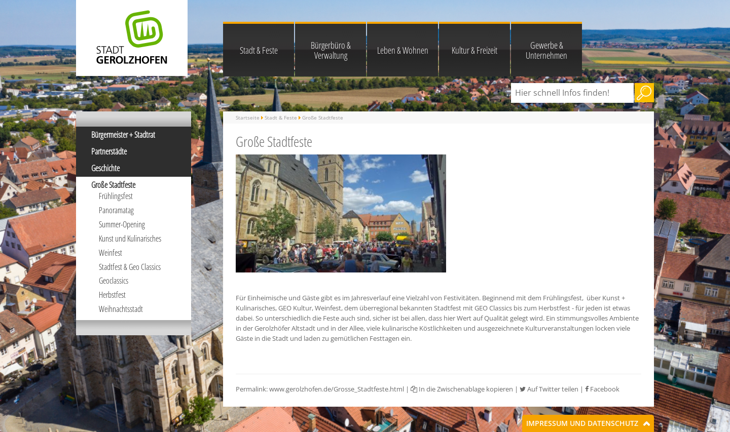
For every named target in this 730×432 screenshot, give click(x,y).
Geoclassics (113, 280)
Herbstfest (112, 294)
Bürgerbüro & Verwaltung (331, 50)
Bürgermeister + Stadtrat (123, 134)
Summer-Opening (122, 224)
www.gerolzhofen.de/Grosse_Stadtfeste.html (336, 389)
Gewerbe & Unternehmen (546, 50)
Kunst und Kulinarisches (130, 238)
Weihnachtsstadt (121, 309)
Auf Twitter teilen (549, 389)
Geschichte (105, 168)
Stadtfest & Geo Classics (130, 266)
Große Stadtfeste (113, 184)
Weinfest (110, 252)
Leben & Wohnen (402, 50)
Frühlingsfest (116, 196)
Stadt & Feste (259, 50)
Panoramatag (116, 210)
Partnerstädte (109, 151)
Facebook (602, 389)
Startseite (248, 117)
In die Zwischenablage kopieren (462, 389)
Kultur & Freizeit (474, 50)
